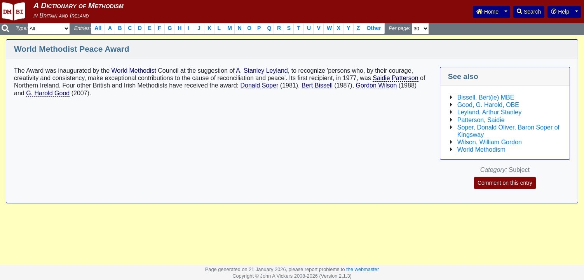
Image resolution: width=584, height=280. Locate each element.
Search (529, 12)
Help (560, 12)
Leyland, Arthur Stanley (489, 112)
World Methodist (134, 70)
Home (487, 12)
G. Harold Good (48, 93)
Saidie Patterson (395, 78)
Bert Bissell (317, 85)
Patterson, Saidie (481, 120)
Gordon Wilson (376, 85)
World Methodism (481, 149)
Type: (22, 28)
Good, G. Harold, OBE (488, 105)
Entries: (82, 28)
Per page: (399, 28)
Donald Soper (260, 85)
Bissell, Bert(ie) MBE (485, 97)
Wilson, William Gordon (489, 142)
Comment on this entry (505, 183)
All (97, 28)
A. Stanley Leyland (262, 70)
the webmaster (362, 269)
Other (373, 28)
